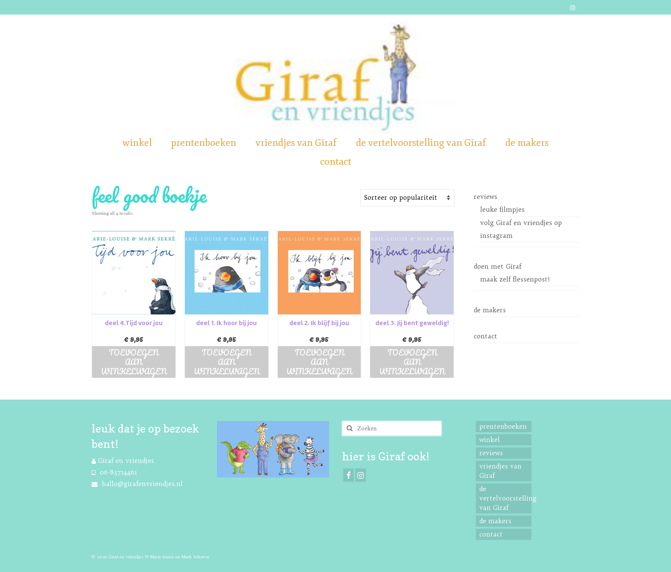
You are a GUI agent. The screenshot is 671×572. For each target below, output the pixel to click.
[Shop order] (407, 197)
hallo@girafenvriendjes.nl (137, 484)
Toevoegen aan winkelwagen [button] (133, 362)
